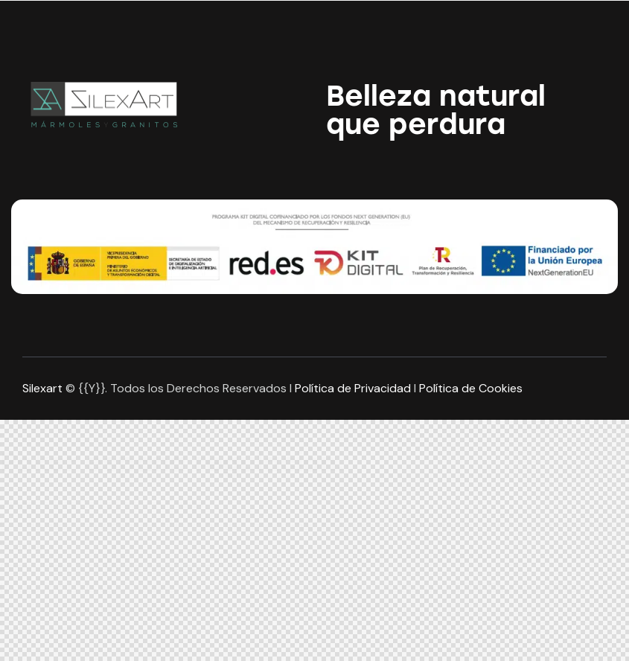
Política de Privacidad (353, 388)
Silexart (42, 388)
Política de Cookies (471, 388)
